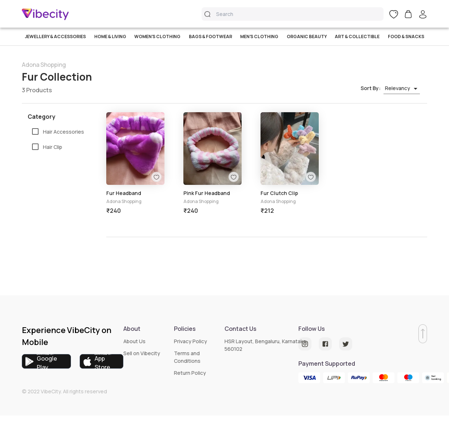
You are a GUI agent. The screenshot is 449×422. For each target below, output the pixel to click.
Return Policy (190, 372)
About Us (134, 341)
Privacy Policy (190, 341)
